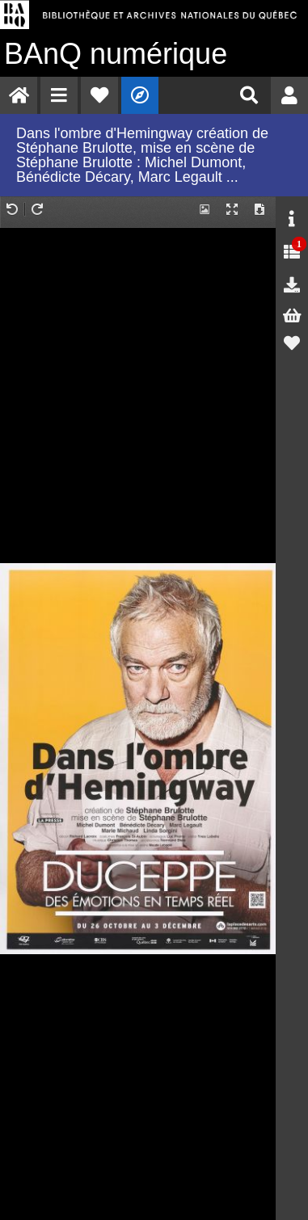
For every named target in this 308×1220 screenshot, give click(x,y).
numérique (115, 53)
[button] (59, 95)
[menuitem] (18, 95)
